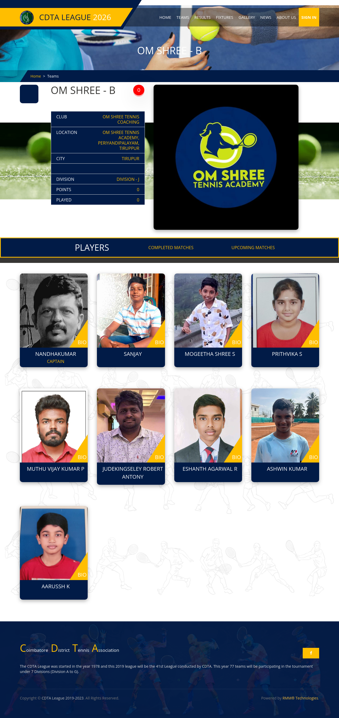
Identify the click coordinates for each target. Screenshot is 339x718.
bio (82, 342)
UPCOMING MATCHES (253, 247)
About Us (286, 17)
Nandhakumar (55, 353)
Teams (182, 17)
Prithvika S (287, 353)
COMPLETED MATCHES (170, 247)
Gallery (247, 17)
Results (202, 17)
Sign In (308, 17)
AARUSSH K (56, 586)
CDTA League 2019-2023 (62, 698)
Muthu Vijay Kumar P (55, 468)
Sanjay (133, 353)
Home (165, 17)
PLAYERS (92, 247)
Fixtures (224, 17)
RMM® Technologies (300, 698)
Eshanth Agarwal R (209, 468)
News (265, 17)
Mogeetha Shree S (210, 353)
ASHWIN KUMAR (287, 468)
